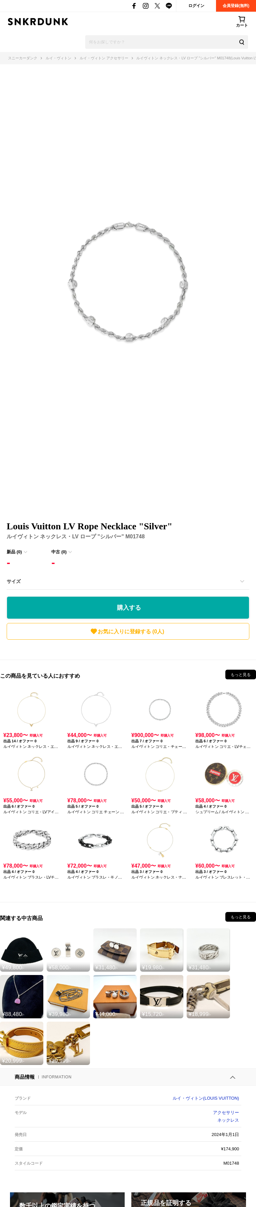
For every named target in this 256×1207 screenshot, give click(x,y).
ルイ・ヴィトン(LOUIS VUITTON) (206, 1098)
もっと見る (241, 674)
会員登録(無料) (236, 5)
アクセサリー (226, 1112)
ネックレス (228, 1120)
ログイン (196, 5)
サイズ (14, 581)
